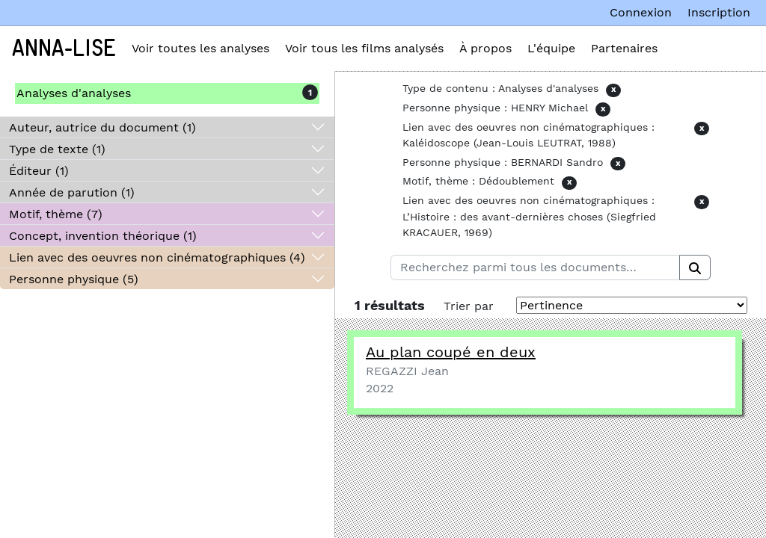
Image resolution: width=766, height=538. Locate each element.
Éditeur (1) (39, 171)
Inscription (718, 12)
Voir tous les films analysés (364, 48)
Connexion (641, 12)
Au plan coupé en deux (451, 352)
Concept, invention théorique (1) (103, 236)
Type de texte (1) (57, 149)
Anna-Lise (64, 49)
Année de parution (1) (72, 192)
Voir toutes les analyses (200, 48)
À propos (485, 48)
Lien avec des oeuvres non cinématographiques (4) (157, 257)
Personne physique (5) (73, 279)
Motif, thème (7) (55, 214)
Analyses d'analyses (73, 93)
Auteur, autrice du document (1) (102, 127)
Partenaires (624, 48)
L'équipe (551, 48)
